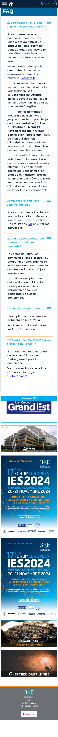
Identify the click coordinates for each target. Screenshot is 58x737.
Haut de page (29, 714)
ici (30, 223)
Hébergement (18, 376)
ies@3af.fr (28, 78)
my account (47, 3)
